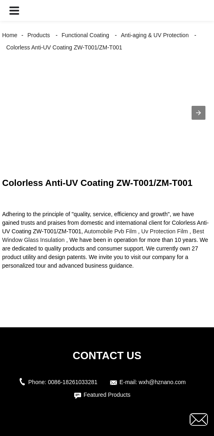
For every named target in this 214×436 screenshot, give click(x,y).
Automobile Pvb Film (110, 231)
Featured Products (107, 394)
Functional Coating (85, 35)
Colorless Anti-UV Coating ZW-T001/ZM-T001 (64, 47)
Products (38, 35)
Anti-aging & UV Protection (155, 35)
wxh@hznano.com (162, 382)
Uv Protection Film (164, 231)
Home (9, 35)
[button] (14, 10)
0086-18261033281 (72, 382)
